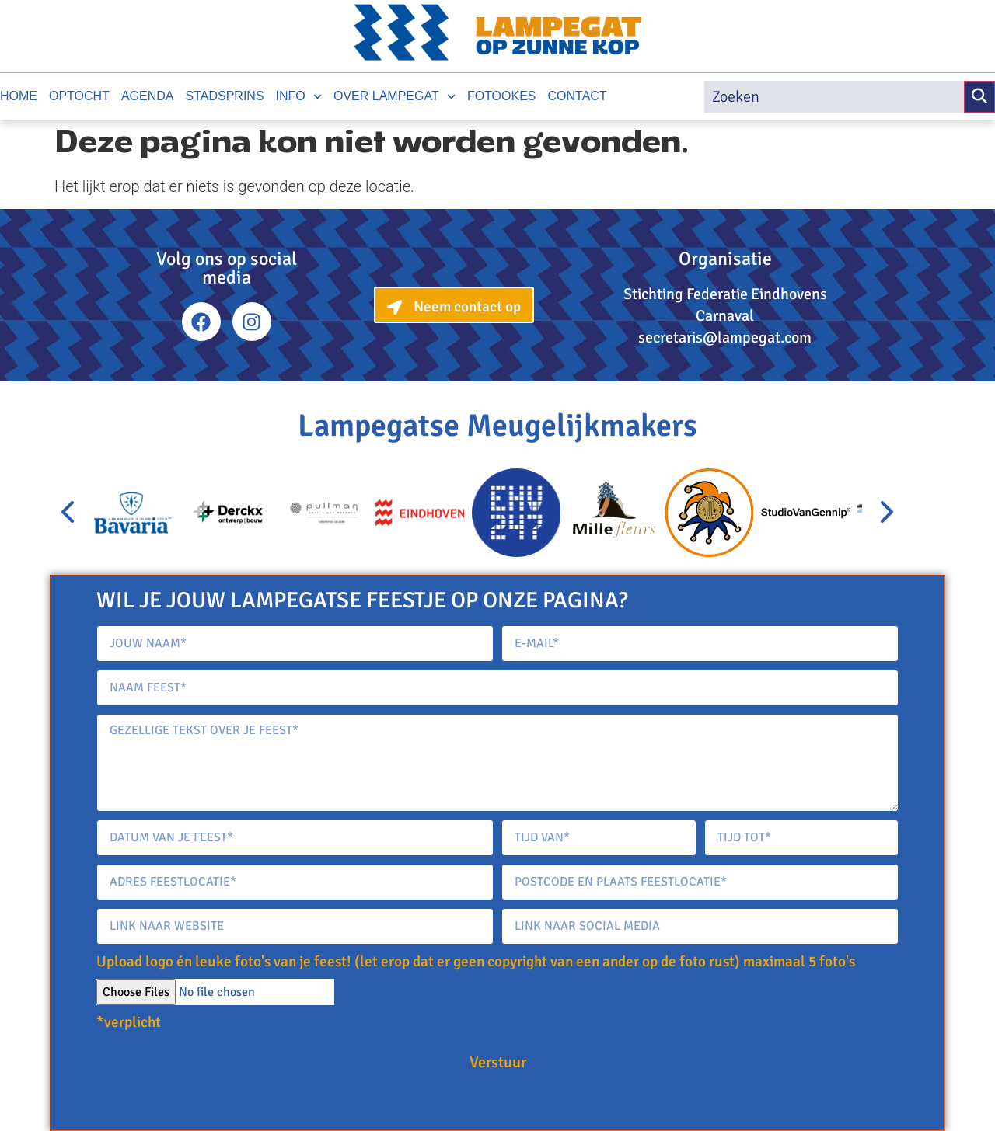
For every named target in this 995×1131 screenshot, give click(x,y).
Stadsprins (225, 96)
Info (299, 97)
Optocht (79, 96)
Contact (577, 96)
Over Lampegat (394, 97)
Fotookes (501, 96)
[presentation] (69, 512)
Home (18, 96)
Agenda (147, 96)
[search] (834, 97)
